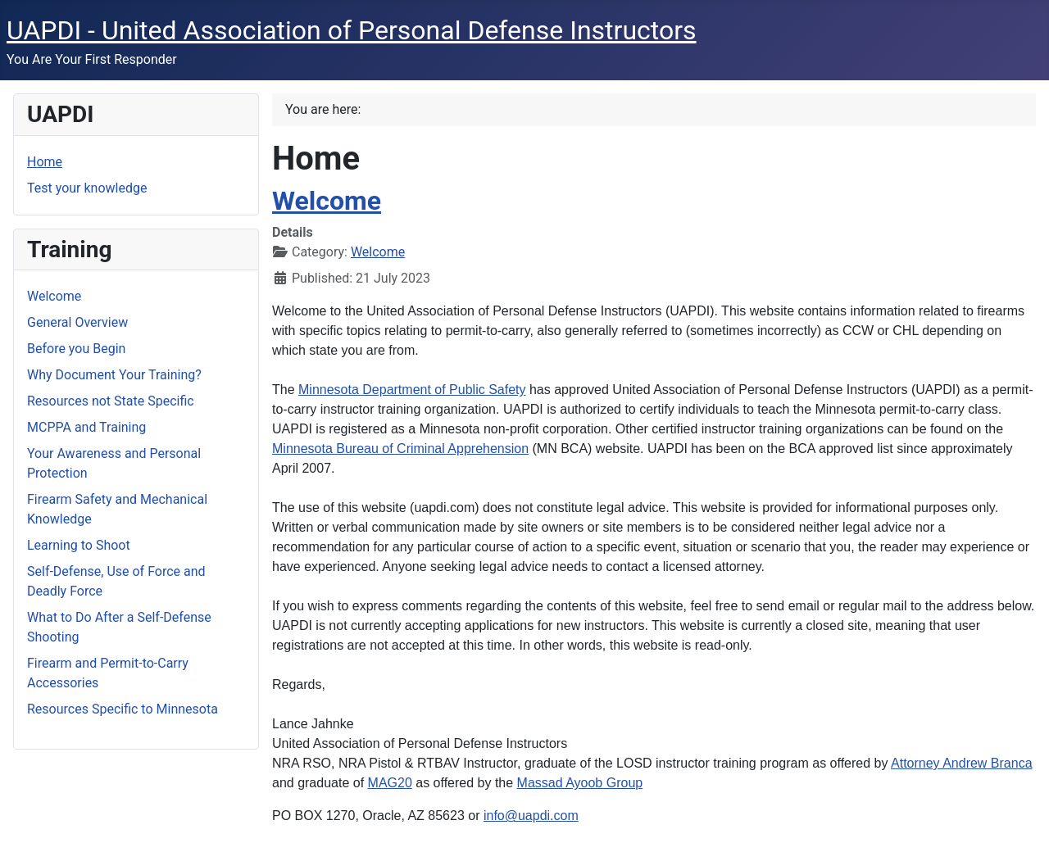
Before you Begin (76, 348)
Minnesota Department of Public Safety (411, 390)
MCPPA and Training (86, 427)
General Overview (77, 322)
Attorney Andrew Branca (962, 763)
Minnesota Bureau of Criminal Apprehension (400, 448)
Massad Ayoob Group (580, 783)
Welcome (54, 296)
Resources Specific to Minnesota (122, 709)
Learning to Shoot (78, 545)
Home (44, 162)
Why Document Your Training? (114, 375)
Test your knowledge (87, 188)
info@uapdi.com (531, 816)
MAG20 (390, 783)
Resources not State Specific (110, 401)
